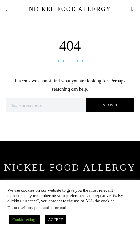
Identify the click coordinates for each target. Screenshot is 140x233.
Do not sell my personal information (39, 207)
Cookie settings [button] (24, 219)
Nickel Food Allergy (70, 9)
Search (110, 105)
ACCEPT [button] (55, 219)
